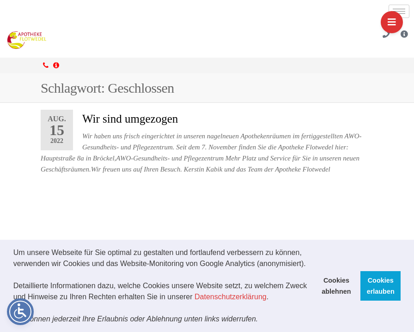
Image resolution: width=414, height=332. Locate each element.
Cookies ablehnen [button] (336, 286)
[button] (261, 320)
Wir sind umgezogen (130, 119)
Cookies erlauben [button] (381, 286)
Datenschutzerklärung (231, 297)
